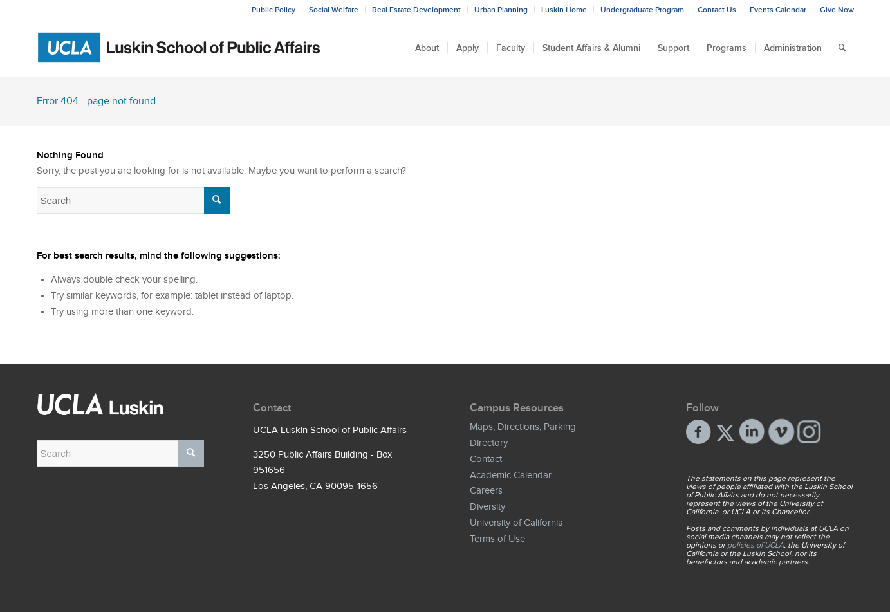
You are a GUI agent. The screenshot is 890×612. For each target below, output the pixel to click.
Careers (486, 490)
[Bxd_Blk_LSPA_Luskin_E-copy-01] (179, 48)
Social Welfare (333, 9)
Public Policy (273, 9)
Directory (489, 443)
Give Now (837, 9)
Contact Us (717, 9)
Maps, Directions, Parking (523, 427)
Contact (486, 459)
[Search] (842, 48)
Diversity (487, 506)
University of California (516, 522)
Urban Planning (501, 9)
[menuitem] (427, 48)
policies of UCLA (755, 545)
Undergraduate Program (642, 9)
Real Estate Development (416, 9)
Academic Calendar (511, 475)
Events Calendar (778, 9)
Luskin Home (564, 9)
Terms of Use (497, 538)
